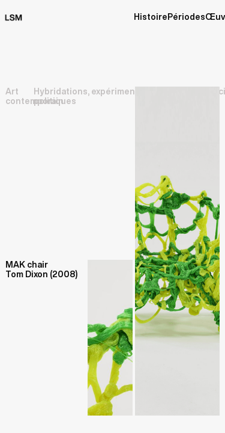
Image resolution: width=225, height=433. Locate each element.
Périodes (186, 17)
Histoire (150, 17)
